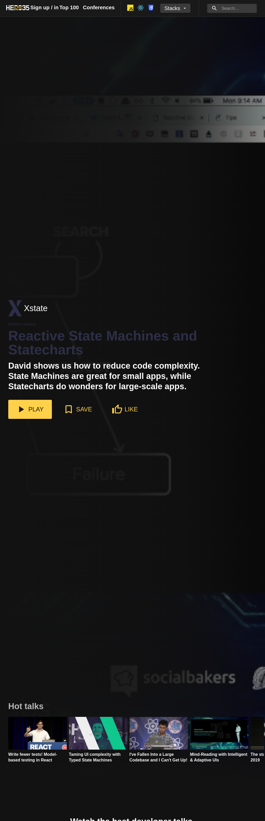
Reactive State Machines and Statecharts (102, 343)
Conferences (99, 7)
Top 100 (69, 7)
